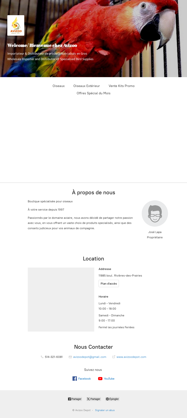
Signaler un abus (105, 410)
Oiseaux (59, 86)
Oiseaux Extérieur (86, 86)
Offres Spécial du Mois (93, 93)
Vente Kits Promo (122, 86)
